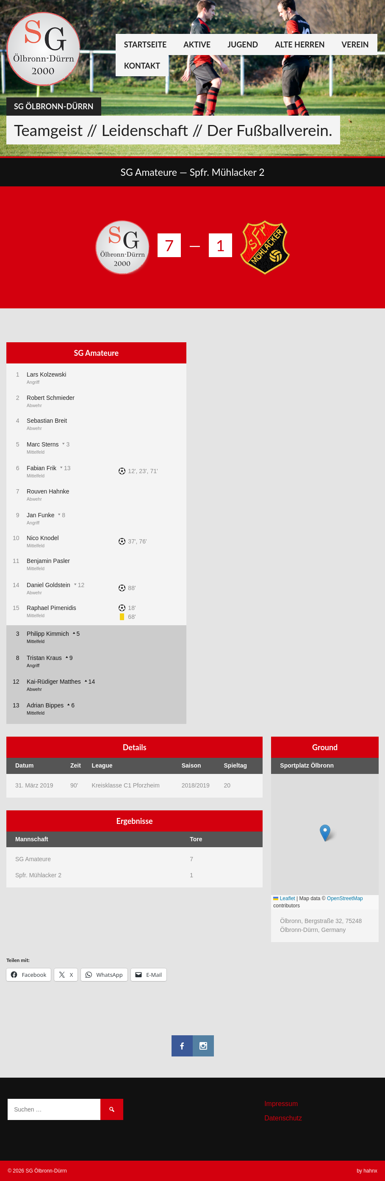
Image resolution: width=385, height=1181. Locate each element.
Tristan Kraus (44, 657)
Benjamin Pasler (48, 560)
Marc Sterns (42, 444)
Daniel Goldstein (48, 585)
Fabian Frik (41, 468)
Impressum (281, 1103)
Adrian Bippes (45, 705)
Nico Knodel (43, 538)
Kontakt (142, 65)
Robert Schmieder (51, 397)
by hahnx (367, 1171)
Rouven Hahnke (48, 491)
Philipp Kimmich (48, 633)
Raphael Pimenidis (51, 607)
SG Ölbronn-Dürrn (54, 106)
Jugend (242, 44)
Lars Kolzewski (46, 374)
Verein (355, 44)
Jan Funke (40, 515)
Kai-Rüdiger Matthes (54, 681)
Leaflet (284, 898)
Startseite (145, 44)
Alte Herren (299, 44)
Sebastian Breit (47, 420)
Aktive (197, 44)
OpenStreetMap (345, 898)
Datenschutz (283, 1118)
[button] (325, 833)
